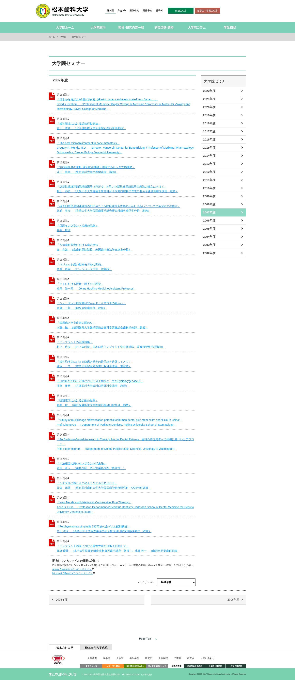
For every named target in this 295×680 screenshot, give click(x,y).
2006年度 (209, 220)
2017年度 (209, 131)
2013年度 (209, 163)
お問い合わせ (207, 658)
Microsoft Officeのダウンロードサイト (73, 573)
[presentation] (64, 647)
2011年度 (209, 180)
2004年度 (209, 236)
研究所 (148, 658)
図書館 (177, 658)
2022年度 (209, 90)
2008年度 (209, 204)
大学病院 (163, 658)
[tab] (64, 647)
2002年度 (209, 253)
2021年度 (209, 99)
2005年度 (209, 228)
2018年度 (209, 123)
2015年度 (209, 147)
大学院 (63, 37)
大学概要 (92, 658)
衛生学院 (134, 658)
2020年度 (209, 107)
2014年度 (209, 155)
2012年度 (209, 172)
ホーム (52, 37)
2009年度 (209, 196)
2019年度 (209, 115)
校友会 (190, 658)
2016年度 (209, 139)
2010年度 (209, 188)
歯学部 (106, 658)
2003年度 (209, 244)
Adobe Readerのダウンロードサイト (73, 569)
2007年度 (209, 212)
